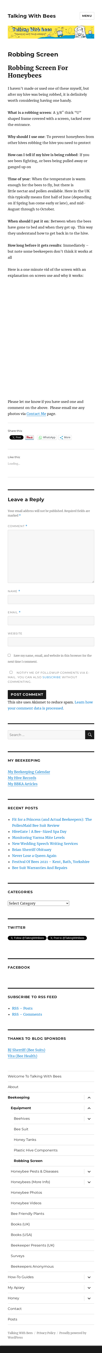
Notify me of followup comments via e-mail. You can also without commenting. (48, 677)
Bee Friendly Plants (27, 1214)
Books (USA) (21, 1235)
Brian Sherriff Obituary (31, 849)
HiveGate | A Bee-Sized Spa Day (39, 831)
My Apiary (16, 1288)
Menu (87, 15)
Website (15, 633)
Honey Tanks (25, 1140)
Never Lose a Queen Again (34, 855)
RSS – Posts (22, 1008)
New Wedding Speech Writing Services (45, 843)
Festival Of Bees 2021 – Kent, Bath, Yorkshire (50, 862)
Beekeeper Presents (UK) (32, 1245)
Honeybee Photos (26, 1192)
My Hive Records (22, 778)
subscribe (51, 677)
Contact (15, 1309)
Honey (13, 1298)
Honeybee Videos (26, 1203)
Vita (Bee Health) (22, 1056)
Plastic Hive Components (36, 1150)
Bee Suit (21, 1129)
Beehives (22, 1119)
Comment (17, 526)
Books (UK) (20, 1224)
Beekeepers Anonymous (32, 1266)
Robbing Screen (28, 1161)
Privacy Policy (46, 1333)
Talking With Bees (32, 16)
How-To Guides (21, 1277)
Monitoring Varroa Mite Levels (38, 837)
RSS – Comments (27, 1014)
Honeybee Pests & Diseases (34, 1171)
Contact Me (36, 414)
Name (14, 591)
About (13, 1087)
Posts (12, 1319)
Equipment (21, 1108)
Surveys (17, 1256)
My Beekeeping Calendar (29, 772)
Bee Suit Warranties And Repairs (39, 868)
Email (14, 612)
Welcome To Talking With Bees (34, 1076)
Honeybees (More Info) (30, 1182)
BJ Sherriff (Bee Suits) (26, 1050)
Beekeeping (19, 1097)
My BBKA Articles (23, 784)
